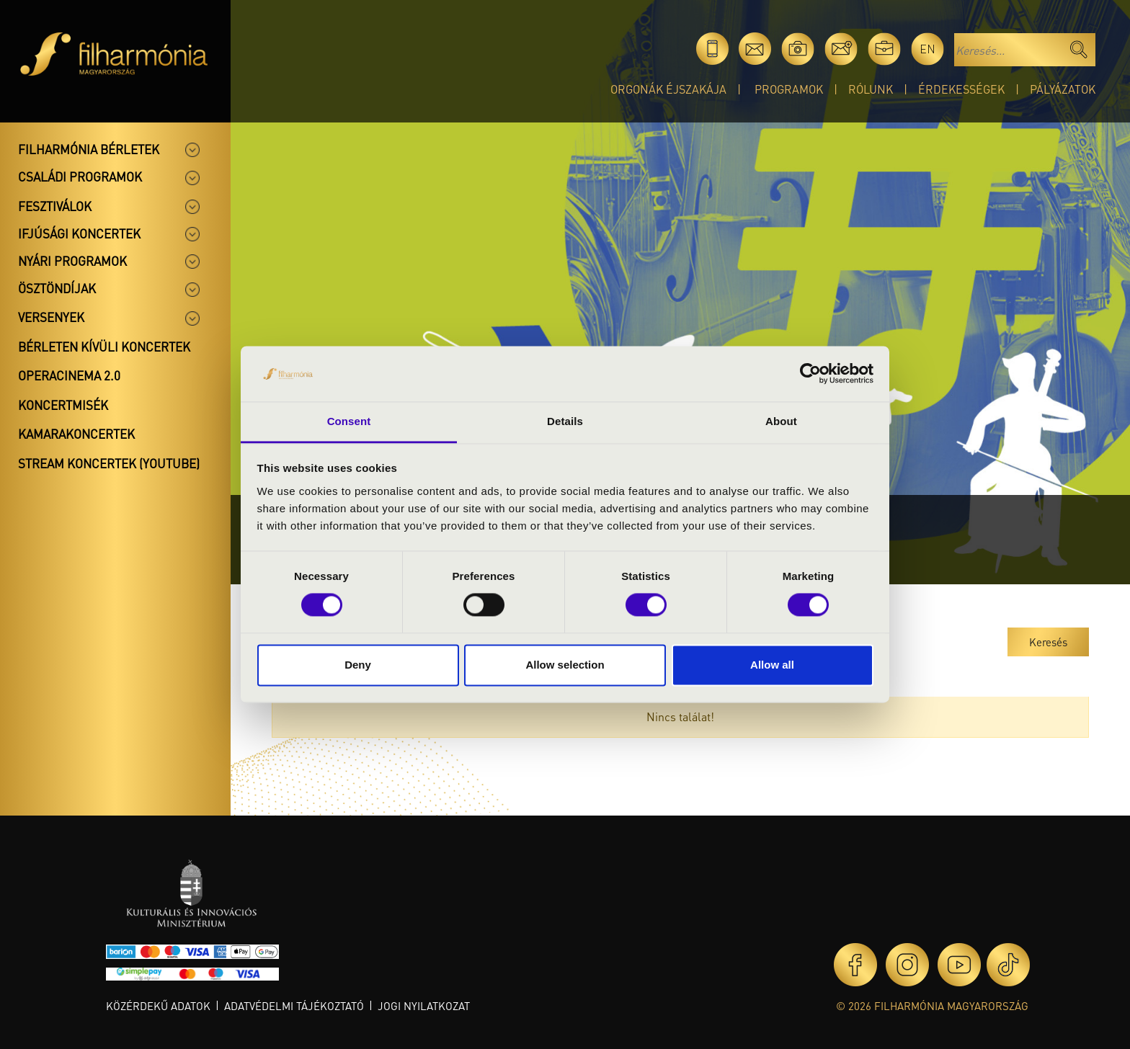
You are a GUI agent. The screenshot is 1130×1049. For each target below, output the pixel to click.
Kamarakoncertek (76, 434)
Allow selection (564, 665)
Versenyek (51, 317)
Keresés (1048, 642)
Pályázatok (1062, 89)
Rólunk (870, 89)
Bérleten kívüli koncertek (104, 346)
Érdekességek (961, 89)
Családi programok (80, 176)
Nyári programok (72, 261)
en (927, 48)
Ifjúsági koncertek (79, 233)
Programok (789, 89)
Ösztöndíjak (57, 288)
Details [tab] (565, 421)
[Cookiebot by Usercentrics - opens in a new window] (810, 374)
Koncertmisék (63, 405)
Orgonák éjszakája (668, 89)
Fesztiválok (55, 206)
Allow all (772, 665)
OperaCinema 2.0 (69, 375)
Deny (357, 665)
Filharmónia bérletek (88, 149)
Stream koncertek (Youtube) (109, 463)
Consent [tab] (349, 421)
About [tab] (781, 421)
